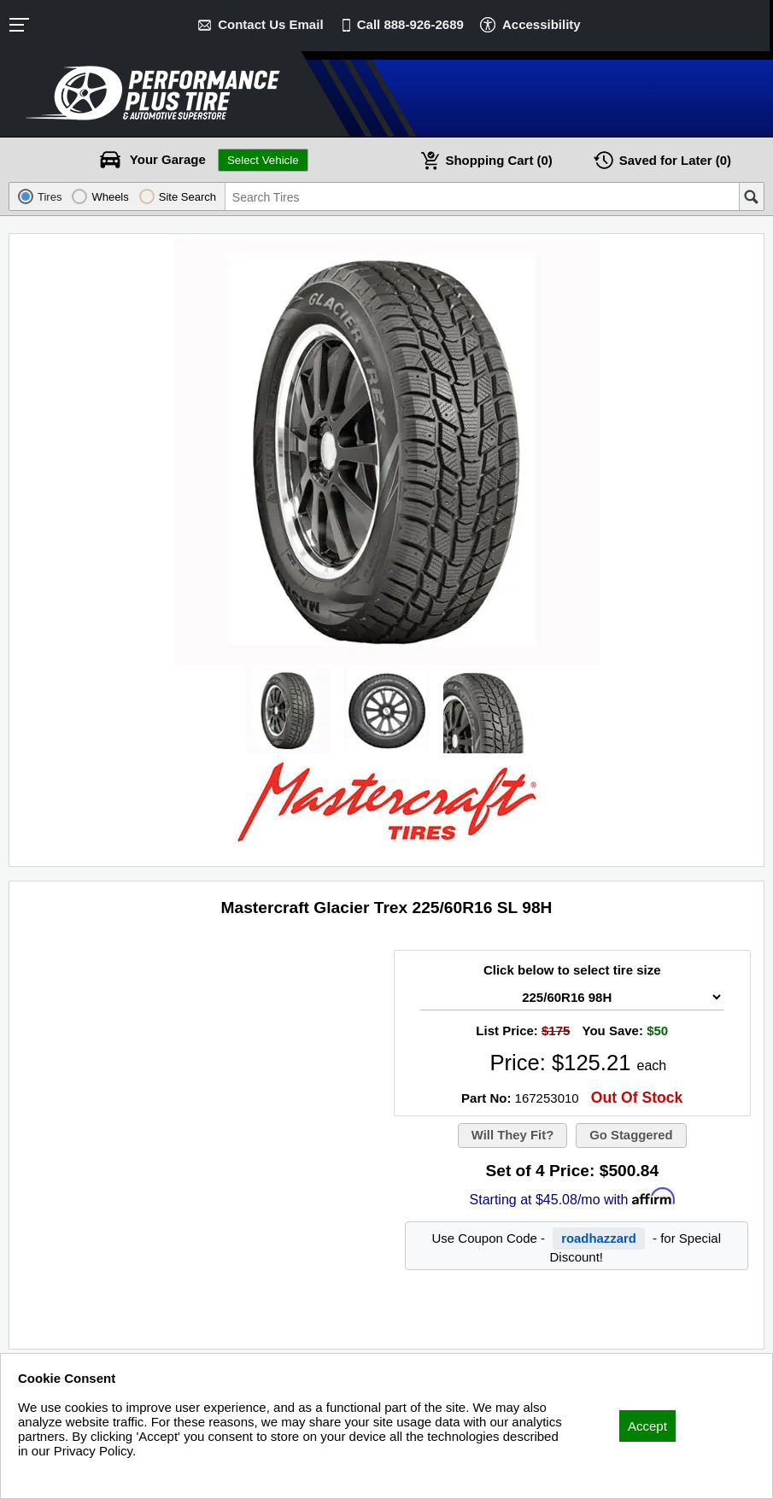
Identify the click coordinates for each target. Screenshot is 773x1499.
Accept (647, 1426)
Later (675, 160)
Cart (499, 160)
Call (410, 24)
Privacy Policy (57, 1474)
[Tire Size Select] (572, 997)
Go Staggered (631, 1135)
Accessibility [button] (541, 24)
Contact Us (270, 24)
